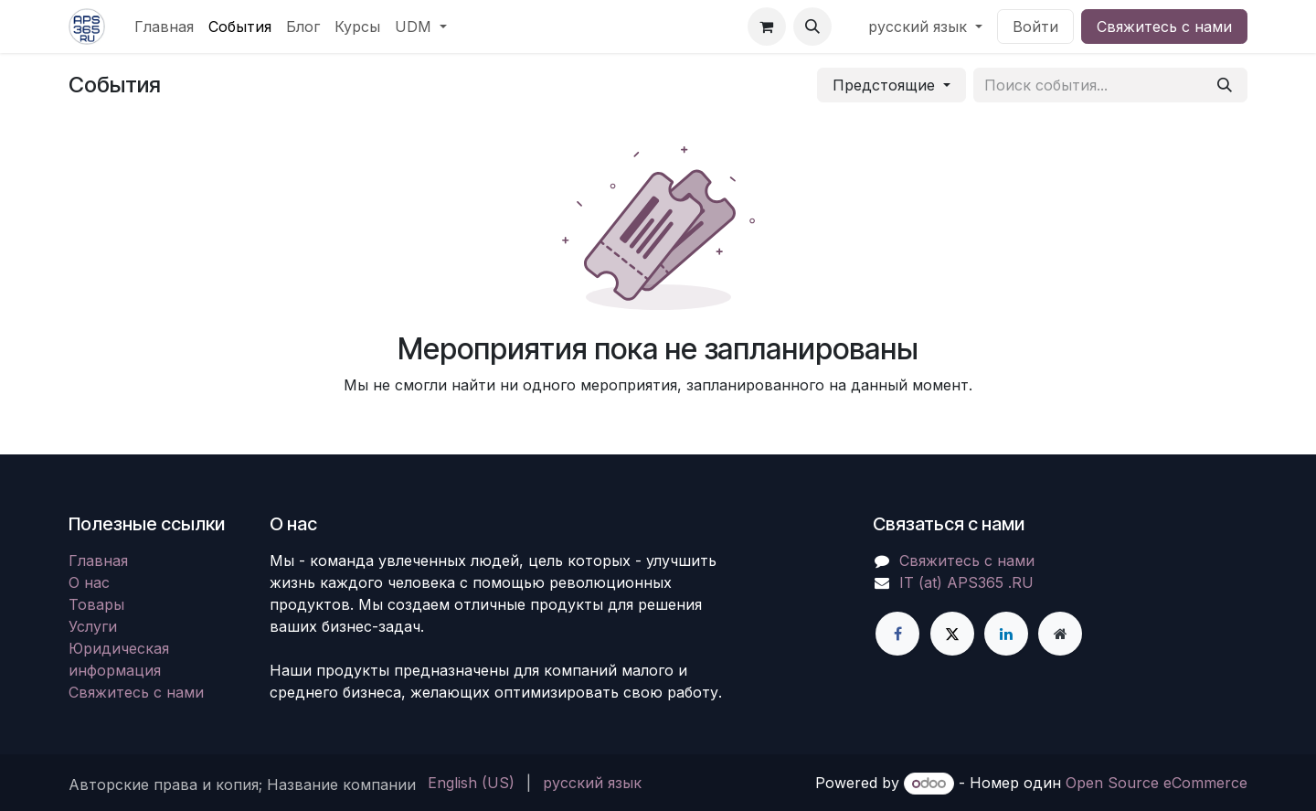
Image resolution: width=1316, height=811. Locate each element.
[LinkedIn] (1006, 634)
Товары (96, 604)
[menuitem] (164, 26)
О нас (89, 582)
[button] (812, 26)
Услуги (93, 626)
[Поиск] (1224, 85)
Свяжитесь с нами (1164, 26)
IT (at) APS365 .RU (966, 582)
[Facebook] (897, 634)
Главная (98, 560)
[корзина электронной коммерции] (767, 26)
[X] (952, 634)
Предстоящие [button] (886, 85)
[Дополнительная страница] (1060, 634)
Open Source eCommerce (1156, 783)
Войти (1035, 26)
